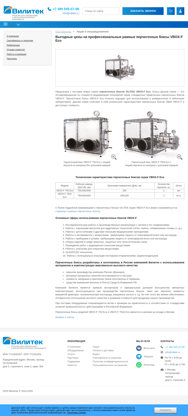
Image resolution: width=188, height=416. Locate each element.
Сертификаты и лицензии (20, 40)
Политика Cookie (76, 412)
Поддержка (73, 361)
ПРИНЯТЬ (165, 410)
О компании (13, 36)
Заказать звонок (140, 10)
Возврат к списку (64, 317)
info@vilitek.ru (66, 13)
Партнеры (12, 58)
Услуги (71, 354)
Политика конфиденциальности (110, 361)
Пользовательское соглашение (110, 365)
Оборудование (75, 350)
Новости (72, 365)
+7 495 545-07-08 (61, 9)
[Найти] (113, 11)
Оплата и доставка (103, 350)
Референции (13, 45)
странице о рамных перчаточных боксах (77, 211)
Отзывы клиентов (16, 49)
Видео (96, 354)
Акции (96, 346)
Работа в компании (16, 54)
